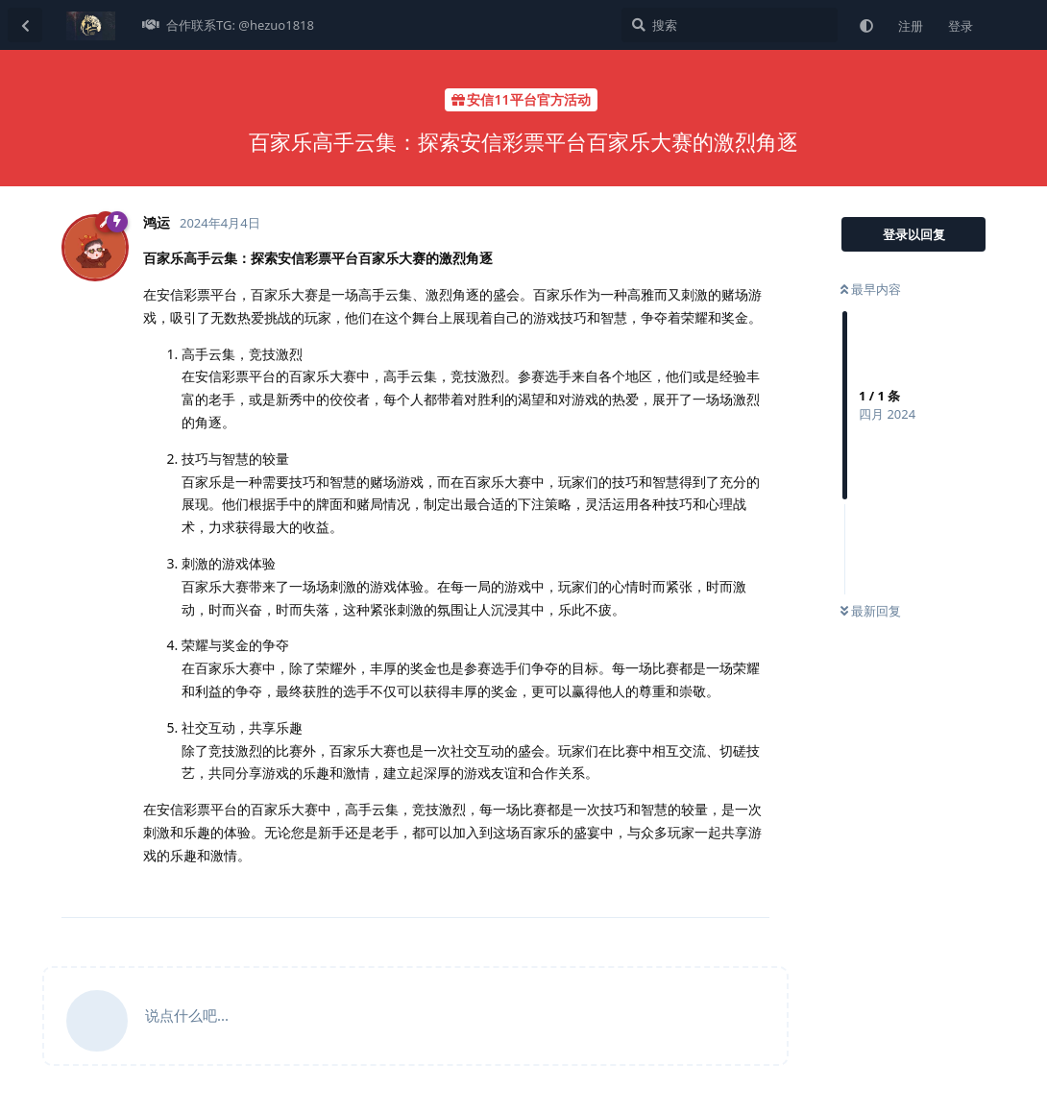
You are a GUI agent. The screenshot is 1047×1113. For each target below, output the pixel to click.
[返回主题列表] (25, 25)
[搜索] (729, 25)
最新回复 (870, 610)
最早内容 (870, 289)
